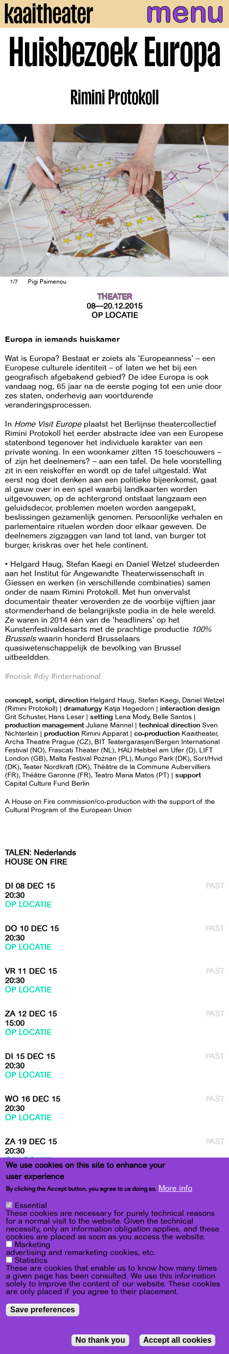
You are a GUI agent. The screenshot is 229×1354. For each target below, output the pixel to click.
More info (175, 1191)
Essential (31, 1208)
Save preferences (42, 1312)
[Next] (214, 200)
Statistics (31, 1263)
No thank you (100, 1342)
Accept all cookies (177, 1342)
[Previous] (14, 200)
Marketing (32, 1247)
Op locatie (115, 315)
